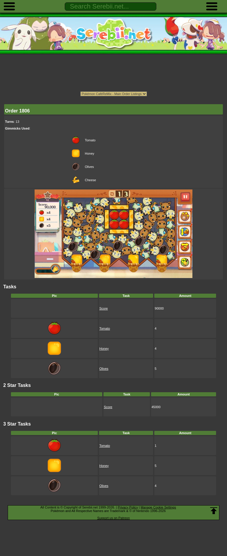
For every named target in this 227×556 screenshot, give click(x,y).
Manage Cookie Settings (158, 507)
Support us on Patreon (113, 518)
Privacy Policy (128, 507)
